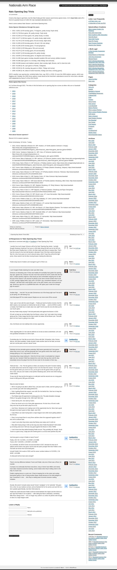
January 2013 (92, 466)
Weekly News (92, 132)
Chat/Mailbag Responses (95, 93)
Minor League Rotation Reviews (97, 112)
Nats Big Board (92, 37)
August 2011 (92, 502)
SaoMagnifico (73, 339)
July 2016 (91, 380)
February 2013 (92, 464)
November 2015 (93, 396)
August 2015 (92, 402)
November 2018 (93, 322)
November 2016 (93, 372)
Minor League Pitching (94, 110)
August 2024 (92, 184)
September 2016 (93, 376)
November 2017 (93, 347)
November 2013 (93, 446)
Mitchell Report (92, 59)
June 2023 (91, 211)
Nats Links (91, 81)
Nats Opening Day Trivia (21, 11)
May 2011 (91, 508)
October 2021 (92, 252)
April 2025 (91, 167)
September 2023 (93, 204)
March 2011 (91, 512)
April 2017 (91, 361)
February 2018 (92, 341)
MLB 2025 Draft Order (94, 33)
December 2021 (93, 248)
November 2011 (93, 495)
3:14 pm (77, 333)
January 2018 (92, 343)
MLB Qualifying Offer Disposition (97, 35)
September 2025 (93, 157)
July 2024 (91, 186)
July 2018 (91, 330)
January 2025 (92, 173)
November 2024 (93, 178)
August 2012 (92, 477)
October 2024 (92, 180)
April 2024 (91, 192)
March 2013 (91, 462)
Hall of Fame (92, 101)
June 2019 (91, 308)
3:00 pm (77, 326)
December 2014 (93, 419)
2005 (13, 131)
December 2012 (93, 469)
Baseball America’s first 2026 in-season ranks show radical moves (98, 538)
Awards (90, 89)
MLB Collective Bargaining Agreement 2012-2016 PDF (96, 65)
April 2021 (91, 262)
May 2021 (91, 260)
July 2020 (91, 281)
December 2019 (93, 295)
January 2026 (92, 149)
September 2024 (93, 182)
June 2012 (91, 481)
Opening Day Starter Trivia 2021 (20, 234)
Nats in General (44, 227)
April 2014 (91, 436)
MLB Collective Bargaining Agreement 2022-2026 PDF (96, 72)
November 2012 (93, 471)
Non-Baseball (92, 120)
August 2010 (92, 526)
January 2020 (92, 293)
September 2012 (93, 475)
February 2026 (92, 147)
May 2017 (91, 359)
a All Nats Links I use (94, 21)
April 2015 (91, 411)
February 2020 (92, 291)
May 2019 (91, 310)
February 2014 (92, 440)
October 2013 (92, 448)
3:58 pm (77, 464)
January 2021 (92, 268)
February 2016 (92, 390)
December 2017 (93, 345)
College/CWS (92, 95)
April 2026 (91, 142)
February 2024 (92, 196)
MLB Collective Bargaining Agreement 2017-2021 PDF (96, 68)
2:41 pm (77, 272)
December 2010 (93, 518)
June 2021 (91, 258)
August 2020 (92, 279)
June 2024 (91, 188)
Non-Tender (91, 122)
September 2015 (93, 400)
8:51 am (77, 351)
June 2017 (91, 357)
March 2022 (91, 242)
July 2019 (91, 306)
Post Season (92, 124)
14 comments (13, 14)
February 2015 (92, 415)
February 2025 (92, 171)
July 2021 (91, 256)
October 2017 (92, 349)
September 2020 (93, 277)
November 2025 (93, 153)
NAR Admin (91, 114)
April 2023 (91, 215)
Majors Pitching (92, 108)
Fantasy (90, 99)
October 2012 (92, 473)
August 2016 (92, 378)
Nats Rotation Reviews (95, 118)
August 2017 (92, 353)
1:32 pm (77, 263)
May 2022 (91, 237)
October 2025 (92, 155)
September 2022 (93, 229)
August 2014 (92, 427)
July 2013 (91, 454)
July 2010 (91, 528)
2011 (13, 116)
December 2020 (93, 270)
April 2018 (91, 336)
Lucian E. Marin (59, 567)
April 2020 (91, 287)
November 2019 (93, 297)
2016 (13, 103)
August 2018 (92, 328)
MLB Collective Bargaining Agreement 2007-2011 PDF (96, 61)
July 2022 (91, 233)
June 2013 (91, 456)
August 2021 (92, 254)
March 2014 (91, 438)
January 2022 (92, 246)
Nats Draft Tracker (93, 39)
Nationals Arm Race (22, 5)
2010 (13, 118)
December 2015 (93, 394)
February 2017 (92, 365)
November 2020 (93, 272)
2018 (13, 98)
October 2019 (92, 299)
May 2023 (91, 213)
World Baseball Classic (95, 134)
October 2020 (92, 275)
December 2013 (93, 444)
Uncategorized (92, 130)
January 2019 (92, 318)
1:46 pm (77, 386)
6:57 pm (77, 341)
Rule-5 (90, 128)
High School (92, 103)
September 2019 (93, 301)
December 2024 (93, 175)
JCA (89, 552)
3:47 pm (77, 439)
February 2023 (92, 219)
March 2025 (91, 169)
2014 (13, 108)
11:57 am (77, 248)
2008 (13, 123)
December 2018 (93, 320)
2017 (13, 101)
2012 (13, 113)
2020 (13, 93)
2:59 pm (77, 305)
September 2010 (93, 524)
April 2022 (91, 239)
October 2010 (92, 522)
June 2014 (91, 431)
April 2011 (91, 510)
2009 (13, 121)
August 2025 (92, 159)
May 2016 (91, 384)
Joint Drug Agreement (94, 57)
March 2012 (91, 487)
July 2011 (91, 504)
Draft (89, 97)
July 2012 (91, 479)
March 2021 (91, 264)
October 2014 (92, 423)
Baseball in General (94, 91)
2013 (13, 111)
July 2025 (91, 161)
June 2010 (91, 530)
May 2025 (91, 165)
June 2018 (91, 332)
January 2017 (92, 367)
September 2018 (93, 326)
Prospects (91, 126)
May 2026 (91, 140)
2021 (13, 91)
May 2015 (91, 409)
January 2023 (92, 221)
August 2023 (92, 206)
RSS (27, 241)
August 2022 (92, 231)
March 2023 (91, 217)
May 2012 (91, 483)
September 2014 (93, 425)
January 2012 (92, 491)
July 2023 (91, 209)
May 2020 (91, 285)
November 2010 (93, 520)
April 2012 (91, 485)
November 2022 (93, 225)
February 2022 (92, 244)
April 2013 (91, 460)
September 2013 (93, 450)
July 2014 (91, 429)
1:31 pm (77, 367)
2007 (13, 126)
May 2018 (91, 334)
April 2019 (91, 312)
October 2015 (92, 398)
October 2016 (92, 374)
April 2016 (91, 386)
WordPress (73, 567)
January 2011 (92, 516)
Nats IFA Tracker (93, 41)
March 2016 (91, 388)
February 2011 (92, 514)
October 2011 (92, 497)
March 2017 (91, 363)
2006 (13, 128)
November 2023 (93, 200)
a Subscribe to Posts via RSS (97, 23)
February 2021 (92, 266)
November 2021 (93, 250)
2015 (13, 106)
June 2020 (91, 283)
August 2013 (92, 452)
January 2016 (92, 392)
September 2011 (93, 499)
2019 (13, 96)
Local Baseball (92, 106)
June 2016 (91, 382)
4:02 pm (77, 487)
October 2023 (92, 202)
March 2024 (91, 194)
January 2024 (92, 198)
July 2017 (91, 355)
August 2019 (92, 303)
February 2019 (92, 316)
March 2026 (91, 145)
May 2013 (91, 458)
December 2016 (93, 369)
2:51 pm (77, 294)
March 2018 (91, 339)
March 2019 (91, 314)
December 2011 (93, 493)
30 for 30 (91, 87)
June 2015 (91, 407)
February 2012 (92, 489)
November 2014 (93, 421)
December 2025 (93, 151)
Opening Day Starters (94, 45)
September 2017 (93, 351)
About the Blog (92, 79)
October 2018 (92, 324)
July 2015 (91, 405)
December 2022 (93, 223)
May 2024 (91, 190)
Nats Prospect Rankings (95, 43)
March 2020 (91, 289)
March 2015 (91, 413)
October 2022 (92, 227)
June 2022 (91, 235)
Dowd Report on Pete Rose (96, 55)
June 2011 (91, 506)
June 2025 (91, 163)
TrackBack (33, 241)
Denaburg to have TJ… (76, 234)
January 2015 (92, 417)
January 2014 (92, 442)
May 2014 (91, 433)
